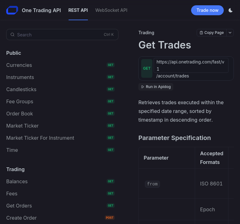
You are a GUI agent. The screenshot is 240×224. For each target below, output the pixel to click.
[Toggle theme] (230, 10)
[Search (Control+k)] (62, 34)
